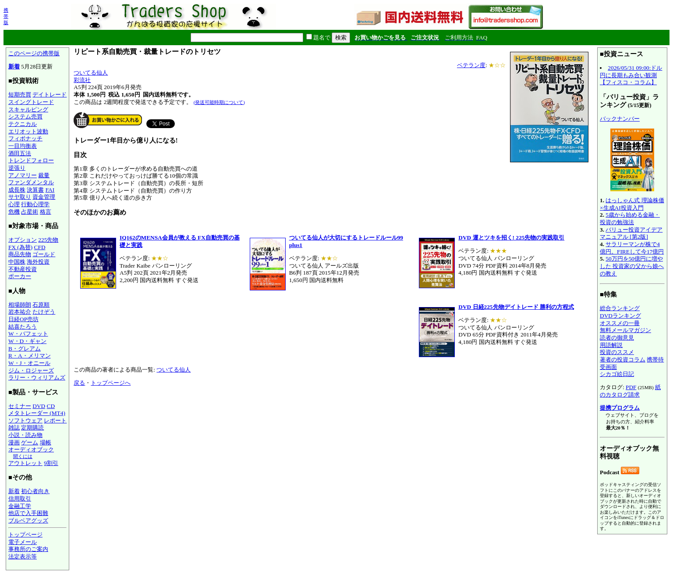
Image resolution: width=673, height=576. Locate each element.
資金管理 (43, 196)
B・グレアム (24, 348)
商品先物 (19, 254)
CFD (40, 247)
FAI (50, 189)
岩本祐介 (19, 311)
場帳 (45, 442)
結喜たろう (22, 326)
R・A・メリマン (29, 355)
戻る (79, 382)
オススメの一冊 (620, 323)
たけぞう (43, 311)
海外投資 (38, 261)
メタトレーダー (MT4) (36, 413)
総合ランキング (620, 308)
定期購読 (32, 427)
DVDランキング (620, 315)
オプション (22, 239)
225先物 (48, 239)
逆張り (16, 168)
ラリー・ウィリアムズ (36, 377)
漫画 (14, 442)
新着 (14, 66)
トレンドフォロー (31, 160)
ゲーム (29, 442)
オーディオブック (31, 449)
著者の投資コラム (622, 359)
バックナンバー (620, 118)
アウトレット (25, 463)
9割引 (51, 463)
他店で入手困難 (28, 513)
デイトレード (49, 94)
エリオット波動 (28, 131)
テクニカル (22, 124)
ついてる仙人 (91, 72)
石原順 (41, 304)
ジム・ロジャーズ (31, 370)
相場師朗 (19, 304)
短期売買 (19, 94)
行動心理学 (35, 204)
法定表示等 (22, 556)
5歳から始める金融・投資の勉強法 (630, 218)
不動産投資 (22, 269)
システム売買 (25, 116)
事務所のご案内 (28, 549)
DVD (38, 406)
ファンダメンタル (31, 182)
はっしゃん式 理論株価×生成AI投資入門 (632, 204)
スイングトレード (31, 102)
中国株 (16, 261)
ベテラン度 (471, 65)
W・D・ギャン (27, 341)
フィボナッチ (25, 138)
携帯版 (6, 16)
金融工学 (19, 506)
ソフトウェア (25, 420)
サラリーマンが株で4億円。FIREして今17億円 (632, 248)
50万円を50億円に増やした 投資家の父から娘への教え (632, 265)
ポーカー (19, 276)
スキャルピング (28, 109)
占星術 (29, 211)
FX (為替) (20, 247)
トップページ (25, 534)
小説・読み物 (25, 435)
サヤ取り (19, 196)
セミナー (19, 406)
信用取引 (19, 498)
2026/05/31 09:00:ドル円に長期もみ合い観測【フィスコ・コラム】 (631, 75)
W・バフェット (28, 333)
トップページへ (111, 382)
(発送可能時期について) (219, 102)
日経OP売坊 (23, 319)
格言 (45, 211)
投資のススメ (617, 352)
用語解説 (611, 345)
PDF (631, 387)
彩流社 (82, 80)
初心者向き (35, 491)
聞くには (22, 456)
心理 (14, 204)
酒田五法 (19, 153)
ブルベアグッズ (28, 520)
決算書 (35, 189)
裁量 (44, 175)
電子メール (22, 542)
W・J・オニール (29, 363)
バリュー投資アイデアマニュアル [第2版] (631, 233)
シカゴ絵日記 (617, 374)
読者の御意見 (617, 337)
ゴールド (43, 254)
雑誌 (14, 427)
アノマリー (22, 175)
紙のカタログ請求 (630, 391)
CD (51, 406)
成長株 (16, 189)
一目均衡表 (22, 146)
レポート (55, 420)
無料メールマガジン (625, 330)
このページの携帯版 (34, 53)
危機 (14, 211)
